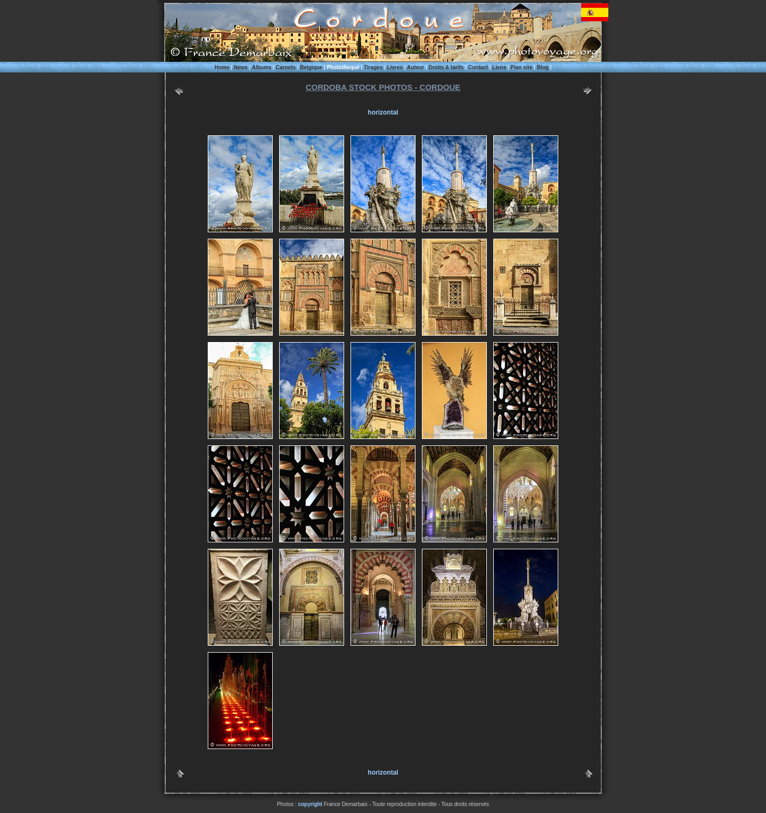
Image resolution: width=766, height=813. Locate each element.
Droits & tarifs (445, 67)
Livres (394, 67)
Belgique (311, 67)
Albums (262, 67)
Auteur (415, 67)
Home (222, 67)
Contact (478, 67)
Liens (499, 67)
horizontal (383, 112)
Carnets (286, 67)
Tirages (373, 67)
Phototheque (343, 67)
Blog (543, 67)
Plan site (521, 67)
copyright (310, 804)
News (241, 67)
